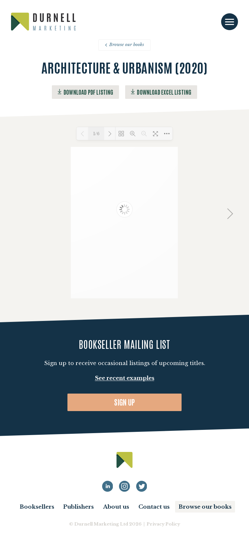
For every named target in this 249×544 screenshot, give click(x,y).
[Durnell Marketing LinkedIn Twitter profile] (141, 486)
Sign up (124, 402)
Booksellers (37, 506)
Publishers (78, 506)
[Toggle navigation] (229, 22)
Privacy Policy (163, 524)
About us (116, 506)
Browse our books (124, 44)
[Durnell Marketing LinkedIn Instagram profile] (124, 486)
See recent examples (124, 378)
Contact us (154, 506)
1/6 (96, 133)
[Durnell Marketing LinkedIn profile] (107, 486)
